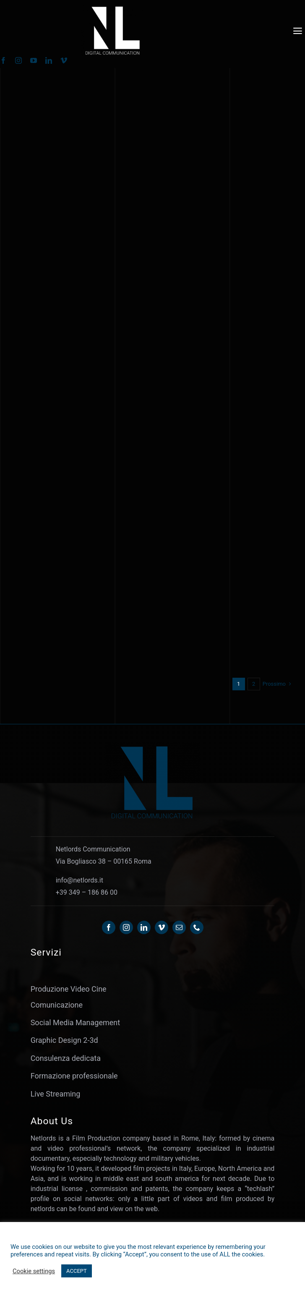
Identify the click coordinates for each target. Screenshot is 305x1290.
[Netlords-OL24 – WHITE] (112, 7)
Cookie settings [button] (34, 1271)
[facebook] (108, 927)
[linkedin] (48, 60)
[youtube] (33, 60)
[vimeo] (63, 60)
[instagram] (18, 60)
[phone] (196, 927)
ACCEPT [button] (76, 1271)
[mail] (179, 927)
